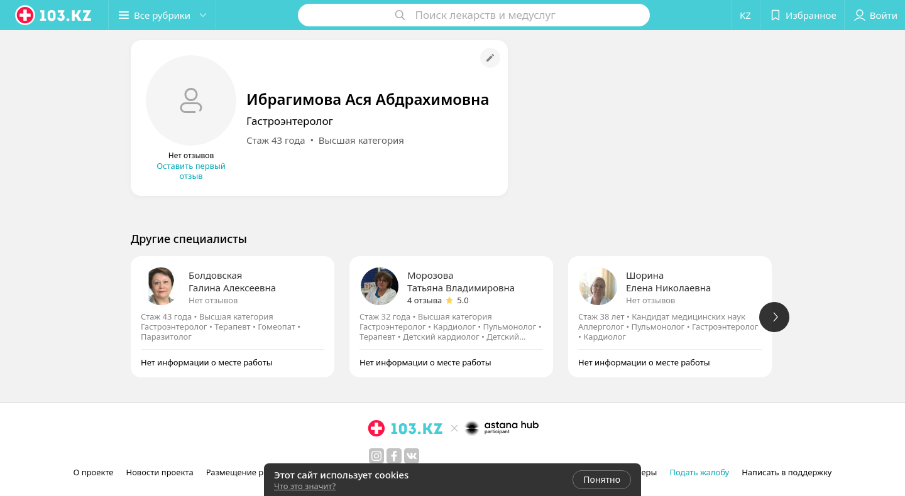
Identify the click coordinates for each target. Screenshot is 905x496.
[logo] (54, 15)
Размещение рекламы (250, 472)
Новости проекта (159, 472)
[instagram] (376, 455)
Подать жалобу (699, 472)
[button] (162, 15)
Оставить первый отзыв (191, 171)
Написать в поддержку (786, 472)
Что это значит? (305, 486)
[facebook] (394, 455)
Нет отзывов (213, 300)
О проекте (94, 472)
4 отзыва (424, 300)
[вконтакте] (411, 455)
